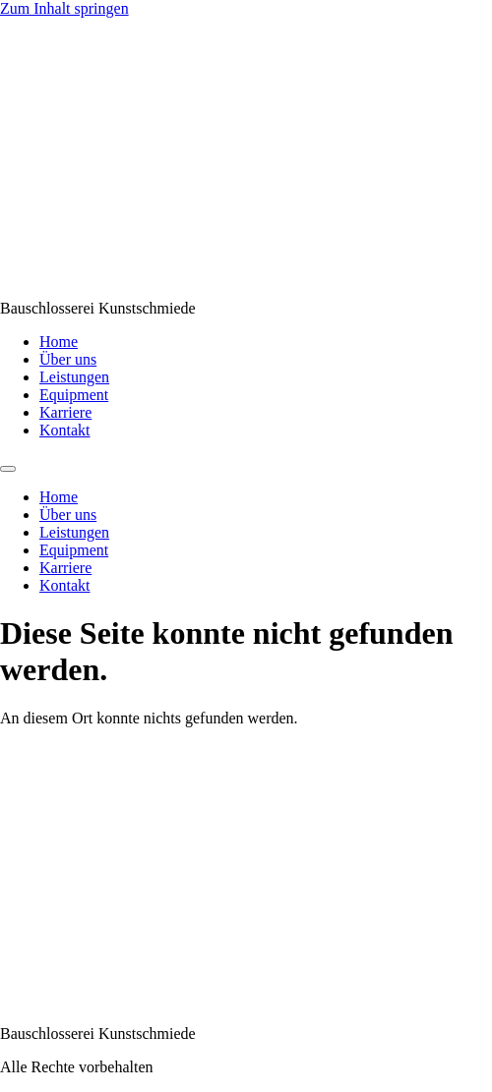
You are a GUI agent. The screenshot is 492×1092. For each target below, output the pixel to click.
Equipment (73, 394)
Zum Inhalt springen (64, 8)
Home (58, 341)
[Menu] (8, 469)
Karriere (65, 412)
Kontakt (65, 430)
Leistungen (74, 377)
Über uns (67, 359)
